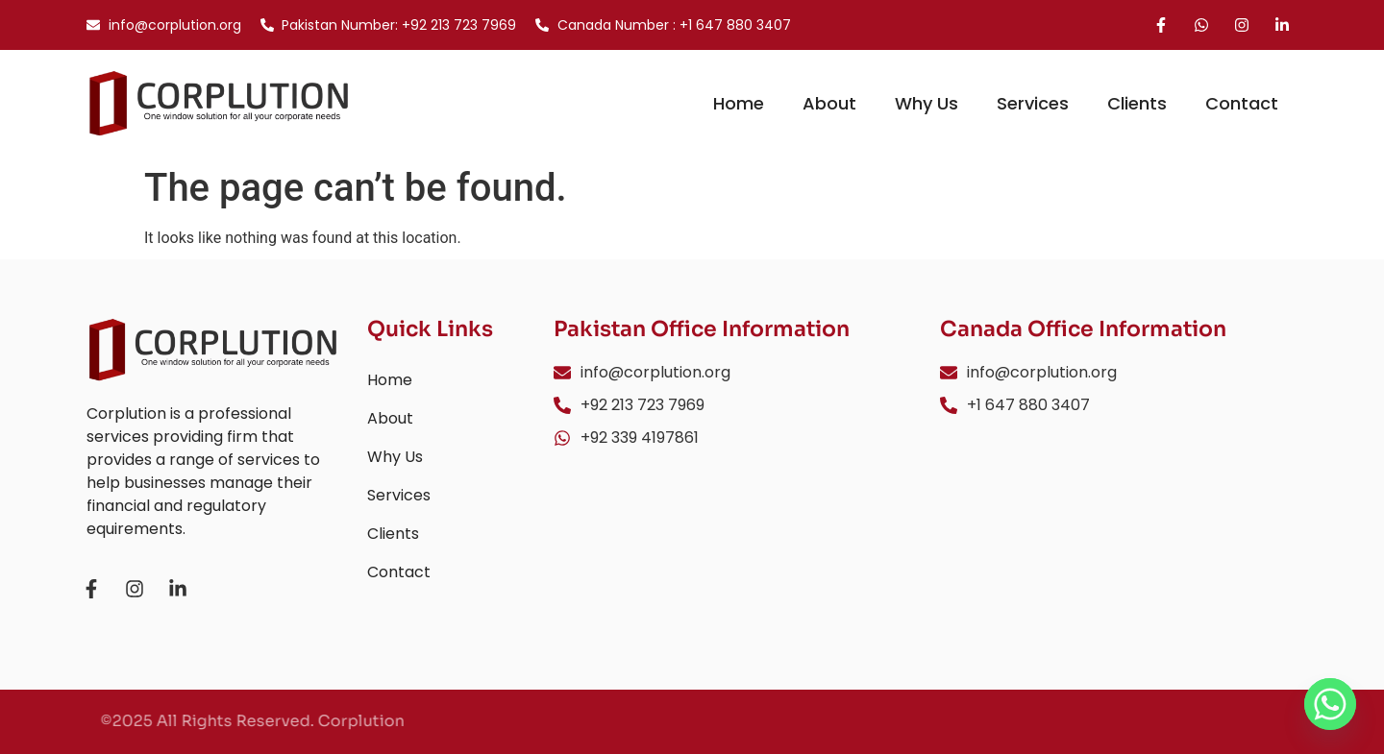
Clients (1137, 103)
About (829, 103)
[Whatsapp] (1330, 704)
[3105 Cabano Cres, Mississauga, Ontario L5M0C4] (1119, 532)
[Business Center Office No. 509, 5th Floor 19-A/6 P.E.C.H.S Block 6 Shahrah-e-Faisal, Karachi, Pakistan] (732, 550)
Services (1033, 103)
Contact (1241, 103)
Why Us (926, 103)
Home (738, 103)
